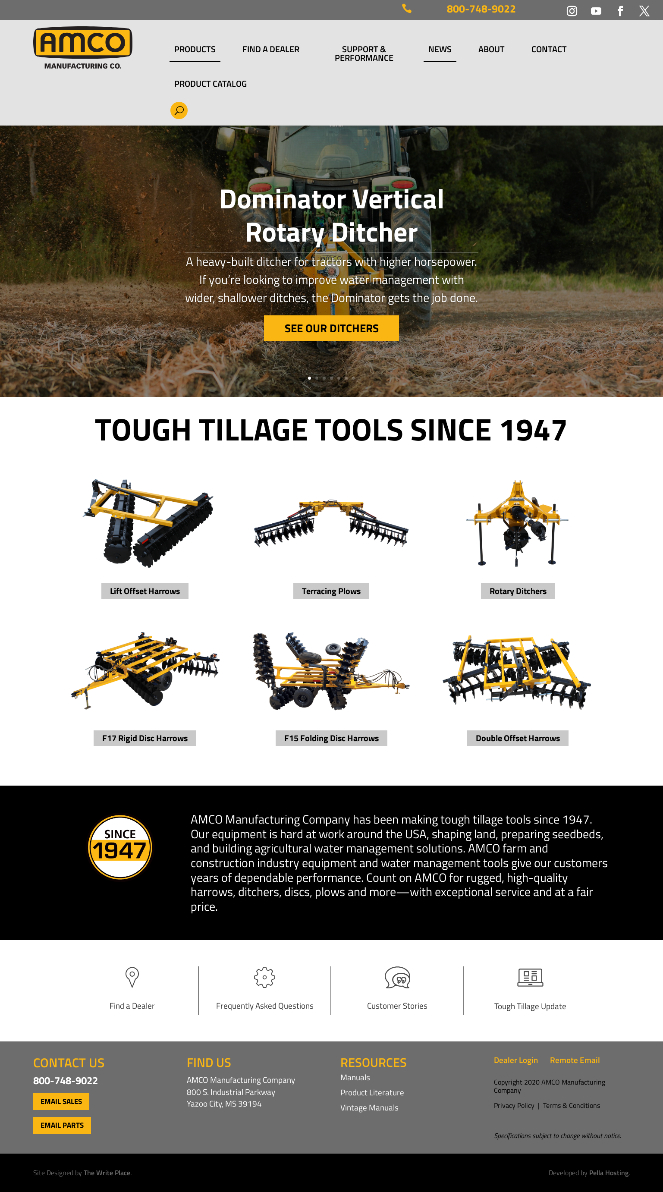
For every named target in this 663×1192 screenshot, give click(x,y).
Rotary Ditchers (518, 591)
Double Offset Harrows (518, 738)
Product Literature (372, 1092)
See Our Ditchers (332, 330)
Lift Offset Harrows (145, 591)
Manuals (355, 1077)
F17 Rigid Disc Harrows (145, 738)
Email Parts (62, 1125)
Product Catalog (210, 83)
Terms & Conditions (571, 1105)
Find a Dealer (270, 50)
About (491, 50)
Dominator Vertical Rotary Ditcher (331, 217)
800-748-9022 (481, 8)
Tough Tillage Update (530, 1006)
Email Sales (61, 1101)
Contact (549, 50)
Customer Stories (397, 1005)
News (440, 50)
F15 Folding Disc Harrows (331, 738)
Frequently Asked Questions (265, 1005)
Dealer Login (516, 1060)
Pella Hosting (608, 1172)
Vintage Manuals (369, 1107)
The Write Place (107, 1172)
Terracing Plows (331, 591)
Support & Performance (364, 53)
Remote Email (575, 1060)
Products (195, 50)
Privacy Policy (514, 1105)
